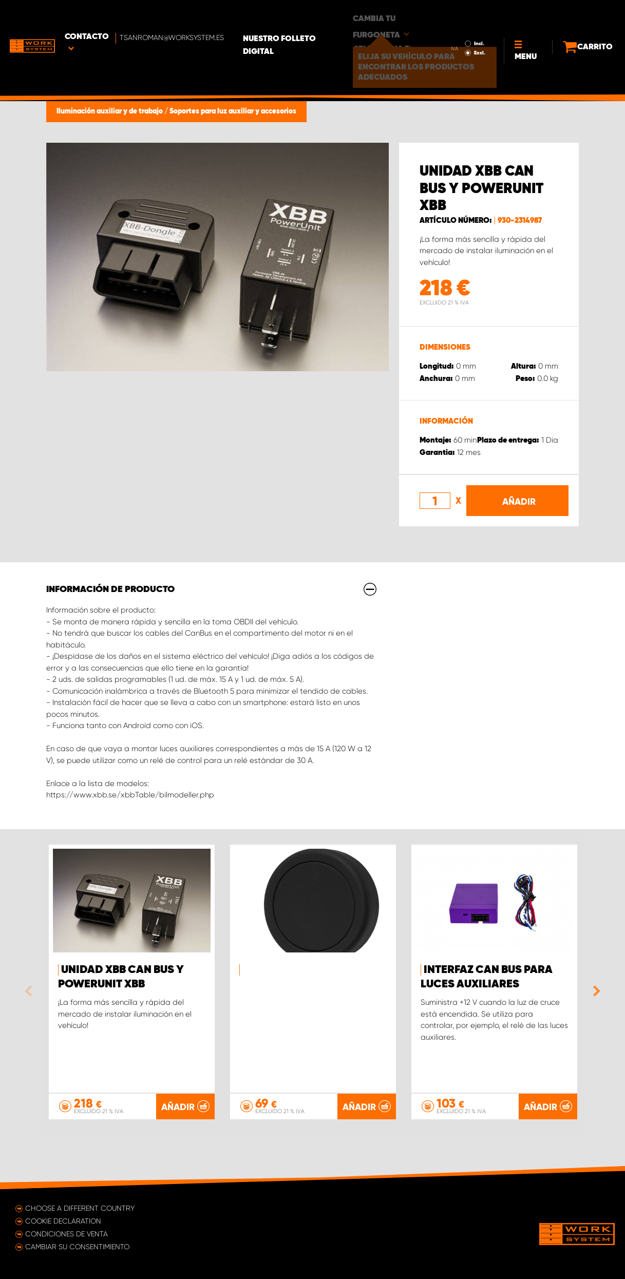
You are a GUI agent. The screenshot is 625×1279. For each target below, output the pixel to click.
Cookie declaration (63, 1221)
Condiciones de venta (66, 1234)
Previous (31, 991)
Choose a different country (80, 1208)
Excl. (460, 23)
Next (594, 991)
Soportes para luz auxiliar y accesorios (232, 111)
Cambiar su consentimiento (77, 1247)
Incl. (460, 14)
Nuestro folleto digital (323, 16)
